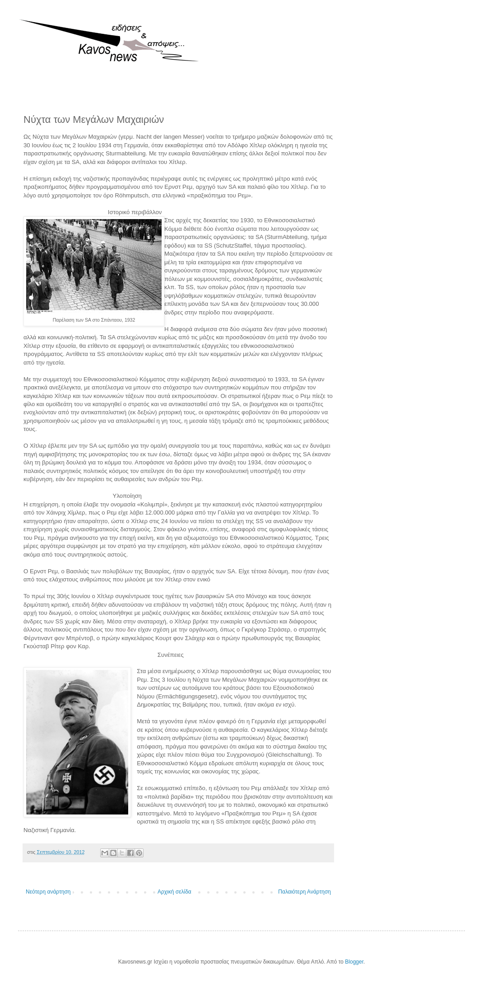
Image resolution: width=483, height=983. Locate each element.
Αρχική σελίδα (174, 892)
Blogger (354, 962)
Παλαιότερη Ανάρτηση (304, 892)
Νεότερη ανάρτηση (48, 892)
